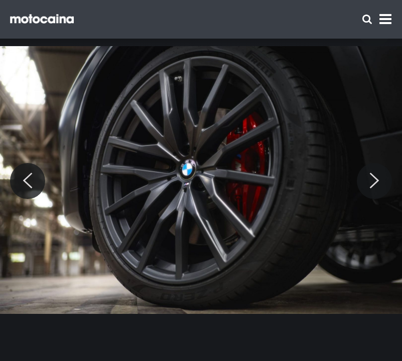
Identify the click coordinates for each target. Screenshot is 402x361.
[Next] (374, 181)
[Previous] (27, 181)
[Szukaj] (367, 19)
